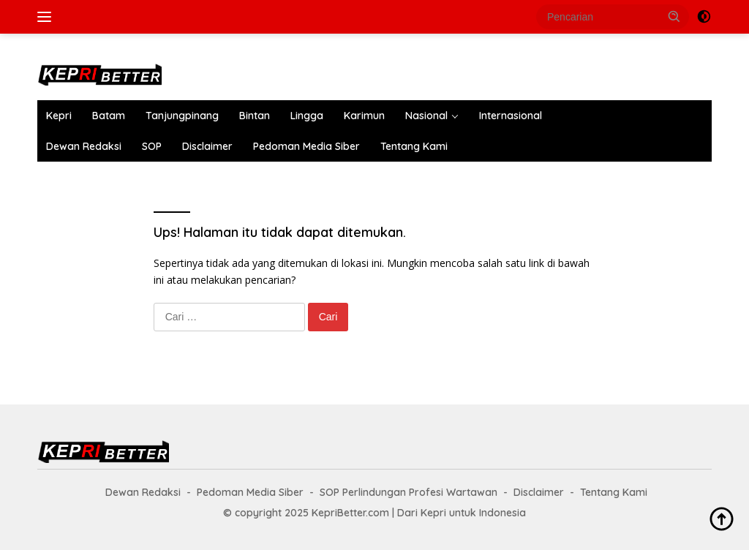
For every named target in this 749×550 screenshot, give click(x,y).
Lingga (306, 115)
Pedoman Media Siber (306, 146)
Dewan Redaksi (83, 146)
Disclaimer (207, 146)
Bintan (254, 115)
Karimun (364, 115)
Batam (108, 115)
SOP (152, 146)
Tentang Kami (414, 146)
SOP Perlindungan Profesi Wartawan (408, 492)
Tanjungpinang (182, 115)
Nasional (426, 115)
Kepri (59, 115)
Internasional (510, 115)
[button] (674, 16)
